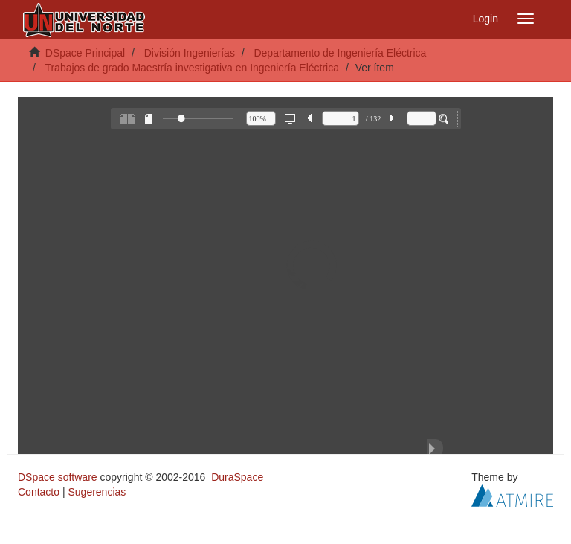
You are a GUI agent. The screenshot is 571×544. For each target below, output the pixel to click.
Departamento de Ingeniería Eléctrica (340, 53)
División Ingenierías (189, 53)
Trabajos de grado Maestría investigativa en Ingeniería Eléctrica (192, 68)
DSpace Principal (85, 53)
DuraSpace (237, 477)
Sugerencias (97, 492)
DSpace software (57, 477)
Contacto (38, 492)
